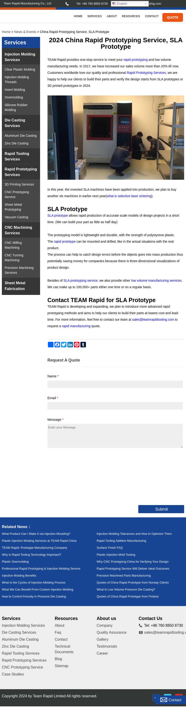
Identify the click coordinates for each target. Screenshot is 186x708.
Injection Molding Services (20, 57)
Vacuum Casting (16, 217)
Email (52, 398)
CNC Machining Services (18, 230)
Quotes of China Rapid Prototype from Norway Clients (133, 582)
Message (55, 419)
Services (94, 16)
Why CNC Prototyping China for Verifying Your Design (133, 561)
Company (104, 625)
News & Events (25, 32)
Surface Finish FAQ (110, 547)
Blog (58, 659)
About (112, 16)
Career (102, 653)
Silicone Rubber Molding (16, 107)
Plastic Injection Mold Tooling (116, 554)
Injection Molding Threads (17, 79)
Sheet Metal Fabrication (15, 285)
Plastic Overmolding (15, 561)
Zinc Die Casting (16, 143)
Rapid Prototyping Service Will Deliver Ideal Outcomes (133, 568)
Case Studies (13, 674)
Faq (58, 632)
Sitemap (61, 666)
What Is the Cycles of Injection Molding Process (34, 582)
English (119, 4)
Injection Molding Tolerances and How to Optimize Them (134, 533)
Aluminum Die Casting (21, 135)
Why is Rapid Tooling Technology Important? (31, 554)
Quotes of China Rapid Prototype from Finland (127, 596)
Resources (131, 16)
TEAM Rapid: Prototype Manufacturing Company (34, 547)
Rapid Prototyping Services (21, 172)
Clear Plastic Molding (20, 69)
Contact (152, 16)
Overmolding (14, 97)
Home (78, 16)
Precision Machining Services (19, 270)
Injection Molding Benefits (19, 575)
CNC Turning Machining (14, 257)
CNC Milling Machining (13, 245)
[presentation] (82, 476)
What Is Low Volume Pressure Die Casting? (126, 589)
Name (53, 376)
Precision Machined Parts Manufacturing (124, 575)
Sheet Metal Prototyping (13, 207)
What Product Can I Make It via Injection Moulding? (36, 533)
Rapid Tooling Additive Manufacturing (121, 540)
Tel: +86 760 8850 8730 (92, 3)
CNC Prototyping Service (17, 194)
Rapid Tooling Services (17, 156)
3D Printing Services (19, 184)
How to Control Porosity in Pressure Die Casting (34, 596)
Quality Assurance (111, 632)
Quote (173, 17)
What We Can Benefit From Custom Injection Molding (37, 589)
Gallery (102, 639)
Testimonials (107, 646)
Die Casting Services (15, 123)
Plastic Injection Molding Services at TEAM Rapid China (39, 540)
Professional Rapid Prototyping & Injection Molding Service (41, 568)
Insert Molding (15, 89)
